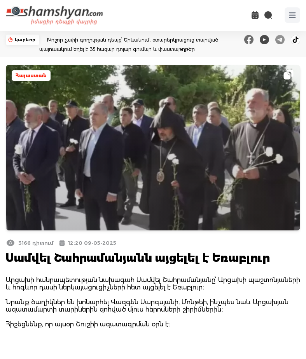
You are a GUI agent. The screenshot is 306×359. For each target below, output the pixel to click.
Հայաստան (31, 75)
